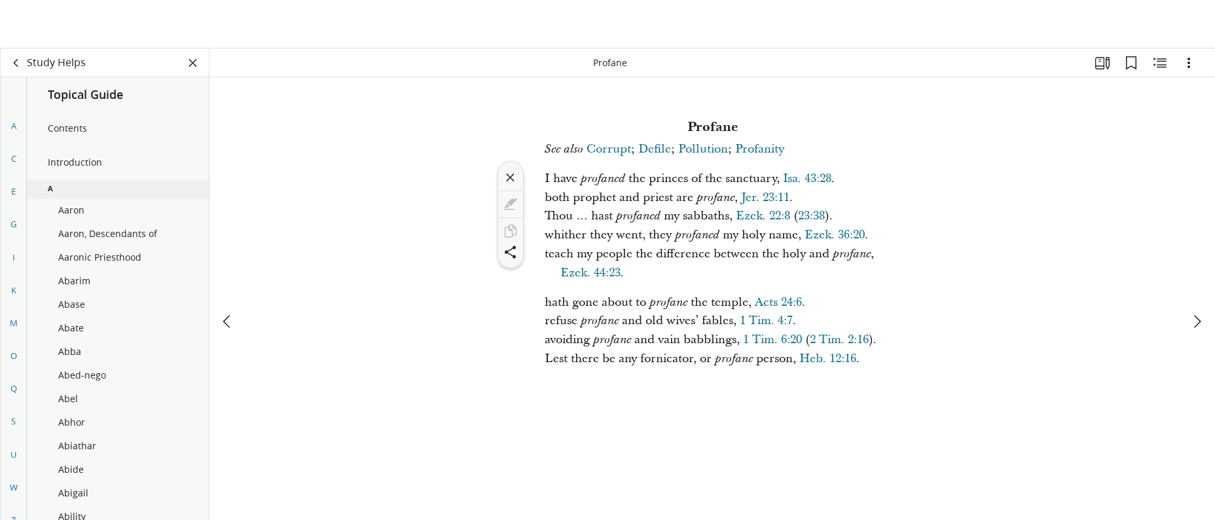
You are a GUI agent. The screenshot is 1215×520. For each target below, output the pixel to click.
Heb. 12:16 (827, 358)
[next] (1197, 273)
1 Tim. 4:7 (766, 320)
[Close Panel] (193, 62)
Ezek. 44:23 (590, 273)
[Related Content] (1160, 62)
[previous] (228, 273)
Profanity (759, 149)
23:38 (811, 216)
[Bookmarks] (1131, 62)
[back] (16, 62)
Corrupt (609, 149)
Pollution (703, 149)
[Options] (1189, 62)
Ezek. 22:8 (763, 216)
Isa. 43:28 (807, 178)
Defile (654, 149)
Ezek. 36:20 (835, 235)
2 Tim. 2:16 (839, 339)
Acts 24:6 (778, 302)
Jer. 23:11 (765, 197)
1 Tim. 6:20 (772, 339)
